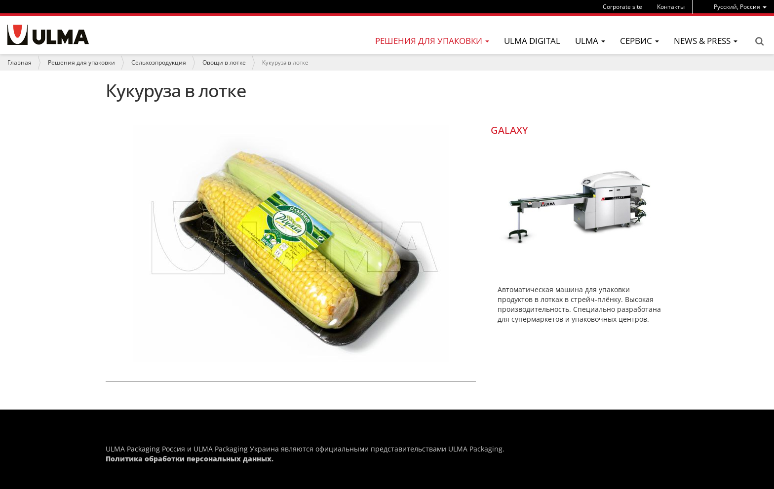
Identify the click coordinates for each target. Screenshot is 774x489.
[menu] (740, 6)
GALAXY (509, 130)
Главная (19, 62)
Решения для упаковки (81, 62)
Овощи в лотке (224, 62)
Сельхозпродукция (158, 62)
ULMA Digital (532, 40)
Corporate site (622, 6)
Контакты (671, 6)
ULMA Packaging (475, 448)
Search (759, 41)
